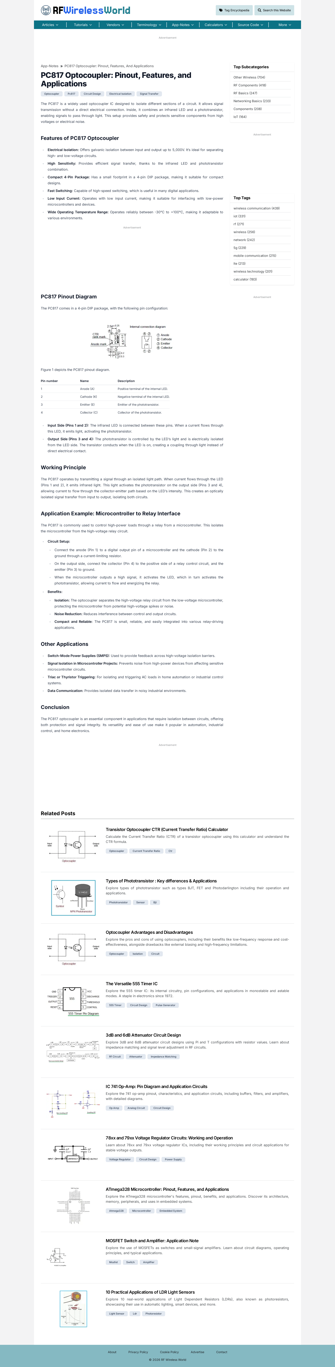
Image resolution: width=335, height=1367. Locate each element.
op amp (114, 1108)
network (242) (244, 240)
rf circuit (115, 1056)
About (112, 1352)
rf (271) (239, 224)
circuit (155, 953)
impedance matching (163, 1056)
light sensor (116, 1313)
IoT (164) (240, 117)
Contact (221, 1352)
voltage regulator (120, 1159)
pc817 (71, 93)
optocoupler (51, 93)
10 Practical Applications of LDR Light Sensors (150, 1292)
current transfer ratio (146, 851)
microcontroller (141, 1210)
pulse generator (165, 1005)
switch (130, 1262)
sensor (140, 902)
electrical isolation (120, 93)
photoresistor (153, 1313)
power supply (173, 1159)
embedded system (171, 1210)
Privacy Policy (138, 1352)
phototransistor (118, 902)
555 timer (115, 1005)
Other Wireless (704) (249, 77)
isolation (138, 953)
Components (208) (248, 109)
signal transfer (149, 93)
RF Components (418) (250, 85)
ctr (170, 851)
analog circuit (136, 1108)
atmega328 (116, 1210)
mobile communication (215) (255, 256)
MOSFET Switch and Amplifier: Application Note (152, 1240)
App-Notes (50, 66)
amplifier (148, 1262)
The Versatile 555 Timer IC (131, 983)
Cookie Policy (169, 1352)
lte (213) (239, 263)
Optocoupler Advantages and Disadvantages (149, 932)
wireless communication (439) (257, 208)
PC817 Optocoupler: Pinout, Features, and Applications (109, 66)
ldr (135, 1313)
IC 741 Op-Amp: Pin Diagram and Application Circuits (156, 1086)
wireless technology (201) (253, 271)
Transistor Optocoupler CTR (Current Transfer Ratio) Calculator (167, 829)
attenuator (135, 1056)
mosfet (113, 1262)
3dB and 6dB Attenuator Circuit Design (143, 1035)
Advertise (197, 1352)
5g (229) (240, 248)
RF (86, 10)
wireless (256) (244, 232)
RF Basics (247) (245, 93)
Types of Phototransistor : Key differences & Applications (161, 880)
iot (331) (239, 216)
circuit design (92, 93)
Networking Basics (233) (252, 101)
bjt (155, 902)
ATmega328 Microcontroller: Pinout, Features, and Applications (167, 1189)
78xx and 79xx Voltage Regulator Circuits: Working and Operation (169, 1137)
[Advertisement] (167, 49)
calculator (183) (245, 279)
